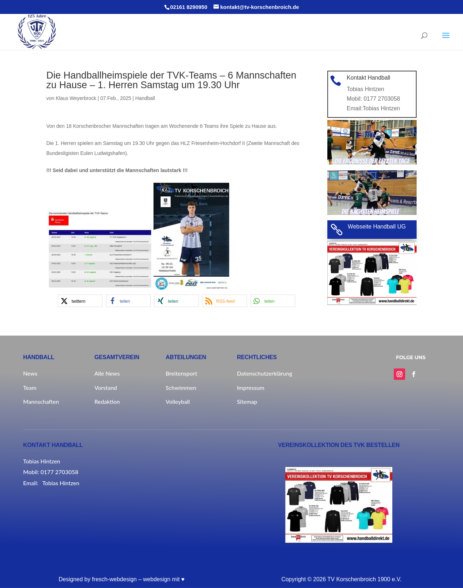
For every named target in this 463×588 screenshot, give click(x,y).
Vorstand (105, 387)
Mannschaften (41, 401)
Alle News (107, 373)
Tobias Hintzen (380, 106)
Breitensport (181, 373)
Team (29, 387)
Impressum (251, 387)
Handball (145, 98)
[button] (80, 301)
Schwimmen (181, 387)
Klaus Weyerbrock (76, 98)
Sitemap (247, 401)
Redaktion (107, 401)
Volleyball (178, 401)
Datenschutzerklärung (264, 373)
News (30, 373)
